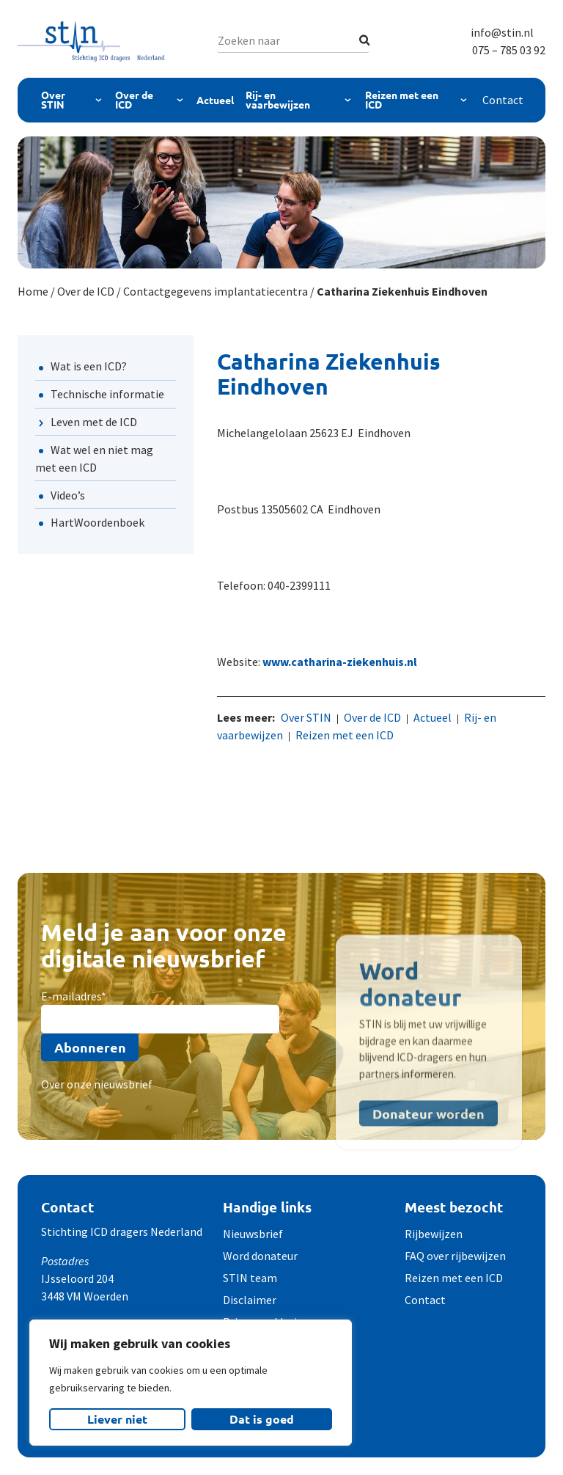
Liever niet (117, 1419)
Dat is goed (261, 1419)
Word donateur (260, 1255)
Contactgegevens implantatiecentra (215, 291)
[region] (190, 1383)
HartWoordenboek (97, 522)
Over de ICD (134, 99)
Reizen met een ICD (401, 99)
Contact (502, 99)
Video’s (68, 495)
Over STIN (53, 99)
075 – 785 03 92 (508, 50)
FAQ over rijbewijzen (455, 1255)
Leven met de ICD (94, 421)
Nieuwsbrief (253, 1233)
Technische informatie (107, 394)
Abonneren (90, 1047)
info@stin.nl (502, 32)
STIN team (250, 1277)
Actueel (215, 99)
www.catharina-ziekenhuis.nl (339, 661)
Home (33, 291)
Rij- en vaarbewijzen (278, 99)
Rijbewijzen (434, 1233)
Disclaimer (249, 1299)
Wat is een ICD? (89, 366)
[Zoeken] (364, 40)
